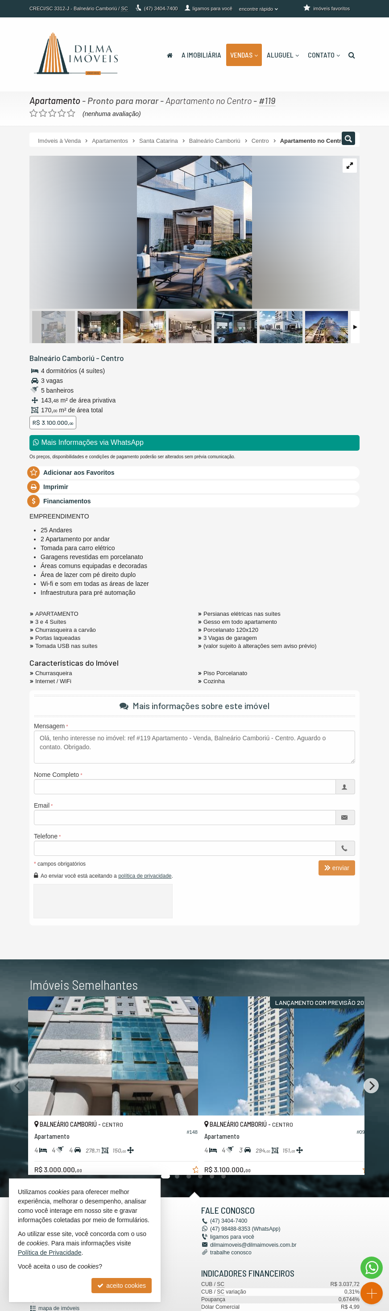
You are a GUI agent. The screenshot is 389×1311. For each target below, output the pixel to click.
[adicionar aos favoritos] (181, 1160)
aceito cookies (121, 1285)
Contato (324, 54)
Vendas (244, 54)
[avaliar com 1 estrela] (33, 113)
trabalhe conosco (230, 1252)
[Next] (371, 1085)
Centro (111, 357)
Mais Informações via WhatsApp (88, 442)
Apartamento (54, 100)
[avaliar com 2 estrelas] (43, 113)
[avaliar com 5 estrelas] (71, 113)
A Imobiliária (201, 54)
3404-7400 (161, 8)
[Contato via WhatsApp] (371, 1268)
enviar (336, 867)
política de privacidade (144, 876)
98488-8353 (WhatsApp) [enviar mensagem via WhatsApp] (244, 1229)
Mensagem (49, 726)
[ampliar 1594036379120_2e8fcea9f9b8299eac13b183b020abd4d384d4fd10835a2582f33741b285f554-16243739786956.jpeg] (140, 232)
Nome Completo (56, 774)
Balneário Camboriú (61, 357)
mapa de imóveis (58, 1307)
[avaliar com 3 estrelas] (52, 113)
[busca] (351, 55)
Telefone (46, 836)
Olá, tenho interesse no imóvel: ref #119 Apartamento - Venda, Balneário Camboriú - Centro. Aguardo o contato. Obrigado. (194, 746)
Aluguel (283, 54)
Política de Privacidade (49, 1252)
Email (42, 805)
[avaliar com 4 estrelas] (62, 113)
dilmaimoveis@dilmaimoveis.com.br (252, 1244)
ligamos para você (231, 1237)
